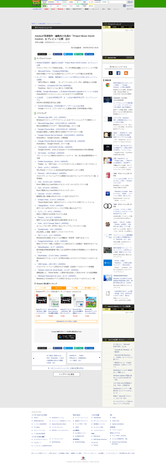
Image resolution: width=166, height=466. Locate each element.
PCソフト (58, 288)
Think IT (36, 417)
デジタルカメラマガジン (41, 439)
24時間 (114, 27)
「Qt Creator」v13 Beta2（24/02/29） (51, 153)
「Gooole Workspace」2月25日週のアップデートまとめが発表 (60, 106)
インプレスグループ (111, 453)
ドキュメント (95, 9)
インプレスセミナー (57, 427)
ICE (111, 415)
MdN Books (97, 436)
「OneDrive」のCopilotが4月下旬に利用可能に (54, 86)
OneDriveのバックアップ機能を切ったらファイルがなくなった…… (123, 391)
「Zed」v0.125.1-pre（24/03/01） (49, 182)
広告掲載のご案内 (64, 453)
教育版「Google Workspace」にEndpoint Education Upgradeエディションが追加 (67, 91)
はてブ (69, 54)
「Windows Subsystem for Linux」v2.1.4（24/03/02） (57, 276)
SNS (103, 9)
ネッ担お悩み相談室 (39, 433)
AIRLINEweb (97, 417)
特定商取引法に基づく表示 (127, 453)
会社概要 (101, 453)
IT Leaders (37, 427)
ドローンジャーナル (39, 430)
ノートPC (42, 288)
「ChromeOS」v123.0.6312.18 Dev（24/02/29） (55, 147)
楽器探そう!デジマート (81, 421)
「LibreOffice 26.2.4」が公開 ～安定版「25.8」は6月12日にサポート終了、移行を (122, 293)
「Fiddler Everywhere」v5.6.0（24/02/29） (53, 161)
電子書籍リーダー (90, 288)
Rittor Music (76, 415)
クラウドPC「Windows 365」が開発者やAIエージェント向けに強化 (122, 120)
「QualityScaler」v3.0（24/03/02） (50, 229)
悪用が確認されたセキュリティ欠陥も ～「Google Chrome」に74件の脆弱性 (123, 85)
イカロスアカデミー (99, 430)
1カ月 (130, 27)
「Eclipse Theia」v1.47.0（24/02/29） (51, 200)
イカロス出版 (95, 415)
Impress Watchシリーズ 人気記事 (119, 306)
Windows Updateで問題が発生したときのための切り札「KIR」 (122, 378)
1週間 (122, 27)
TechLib (96, 445)
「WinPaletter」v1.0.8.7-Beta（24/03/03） (53, 256)
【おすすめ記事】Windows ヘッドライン (120, 340)
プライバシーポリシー (90, 453)
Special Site (112, 58)
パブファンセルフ (117, 430)
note (80, 54)
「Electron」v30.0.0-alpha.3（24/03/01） (52, 173)
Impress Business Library (59, 424)
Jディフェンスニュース (100, 421)
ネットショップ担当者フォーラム (61, 421)
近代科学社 (76, 439)
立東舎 (77, 427)
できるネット (37, 442)
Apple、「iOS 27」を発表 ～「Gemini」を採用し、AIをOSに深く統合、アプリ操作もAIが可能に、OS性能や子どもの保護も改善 (122, 226)
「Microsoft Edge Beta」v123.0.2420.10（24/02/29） (57, 123)
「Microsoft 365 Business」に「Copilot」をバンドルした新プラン (123, 357)
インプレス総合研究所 (40, 424)
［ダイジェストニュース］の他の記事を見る (67, 368)
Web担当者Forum (39, 421)
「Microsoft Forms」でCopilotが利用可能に (53, 71)
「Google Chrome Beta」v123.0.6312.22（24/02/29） (57, 129)
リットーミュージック (81, 417)
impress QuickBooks (118, 424)
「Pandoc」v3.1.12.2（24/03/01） (50, 217)
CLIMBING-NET (79, 436)
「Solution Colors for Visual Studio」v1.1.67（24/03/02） (58, 270)
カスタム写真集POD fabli (119, 439)
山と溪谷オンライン (80, 433)
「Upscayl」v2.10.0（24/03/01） (49, 194)
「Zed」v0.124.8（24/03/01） (48, 188)
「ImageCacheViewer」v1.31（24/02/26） (53, 241)
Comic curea (115, 421)
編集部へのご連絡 (76, 453)
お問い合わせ (53, 453)
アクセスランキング (114, 24)
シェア (59, 54)
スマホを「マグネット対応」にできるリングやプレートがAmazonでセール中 (123, 211)
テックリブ (94, 442)
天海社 (114, 417)
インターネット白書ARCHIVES (43, 445)
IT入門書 (74, 288)
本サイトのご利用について (39, 453)
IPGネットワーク (115, 433)
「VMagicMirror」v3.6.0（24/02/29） (51, 205)
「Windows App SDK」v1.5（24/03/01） (52, 117)
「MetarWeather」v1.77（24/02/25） (51, 247)
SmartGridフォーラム (58, 417)
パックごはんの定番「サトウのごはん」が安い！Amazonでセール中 (123, 181)
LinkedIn (91, 54)
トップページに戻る (66, 374)
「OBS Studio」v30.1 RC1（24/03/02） (52, 264)
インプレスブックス (57, 439)
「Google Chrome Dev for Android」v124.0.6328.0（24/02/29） (61, 135)
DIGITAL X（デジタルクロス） (60, 430)
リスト (50, 54)
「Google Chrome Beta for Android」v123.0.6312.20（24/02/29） (61, 141)
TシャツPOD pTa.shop (119, 435)
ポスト (43, 54)
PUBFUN (112, 427)
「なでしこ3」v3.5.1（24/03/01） (49, 211)
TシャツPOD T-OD (81, 424)
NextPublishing (56, 442)
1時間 (106, 27)
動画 (109, 9)
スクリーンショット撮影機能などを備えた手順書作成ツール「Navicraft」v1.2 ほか (123, 237)
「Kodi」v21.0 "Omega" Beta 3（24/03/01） (53, 223)
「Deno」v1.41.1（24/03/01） (48, 167)
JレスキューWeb (98, 427)
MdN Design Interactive (100, 439)
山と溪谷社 (76, 430)
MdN (92, 433)
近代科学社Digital (80, 442)
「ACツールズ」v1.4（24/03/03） (49, 235)
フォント (115, 9)
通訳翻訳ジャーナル (99, 424)
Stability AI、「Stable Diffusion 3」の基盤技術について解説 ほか (78, 358)
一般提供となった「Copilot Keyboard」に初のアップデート (122, 365)
